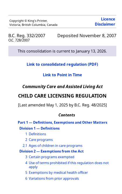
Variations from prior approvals (54, 178)
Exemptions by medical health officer (58, 172)
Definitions (37, 133)
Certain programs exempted (51, 156)
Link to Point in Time (62, 74)
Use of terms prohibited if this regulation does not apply (69, 164)
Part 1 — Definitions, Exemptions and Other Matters (62, 122)
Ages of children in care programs (55, 145)
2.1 (25, 145)
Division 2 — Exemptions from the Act (51, 151)
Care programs (41, 139)
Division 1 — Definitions (39, 128)
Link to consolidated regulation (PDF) (62, 64)
